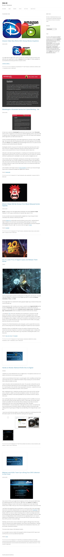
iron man (54, 43)
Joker (57, 43)
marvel (48, 45)
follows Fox (8, 220)
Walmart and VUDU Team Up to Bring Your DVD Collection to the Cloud (21, 473)
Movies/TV (14, 66)
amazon (27, 66)
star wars (57, 48)
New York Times (9, 335)
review (30, 225)
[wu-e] (4, 3)
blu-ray (21, 539)
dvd (26, 443)
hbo (52, 41)
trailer (47, 51)
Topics (20, 8)
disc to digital (22, 443)
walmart (3, 445)
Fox (33, 338)
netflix (48, 48)
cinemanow (26, 230)
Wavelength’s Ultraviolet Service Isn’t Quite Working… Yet (20, 109)
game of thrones (49, 41)
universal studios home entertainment (19, 542)
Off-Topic (26, 8)
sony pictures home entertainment (22, 541)
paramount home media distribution (9, 541)
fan (9, 313)
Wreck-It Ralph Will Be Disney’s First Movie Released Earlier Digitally (21, 204)
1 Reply (3, 264)
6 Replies (4, 370)
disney (29, 230)
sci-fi (53, 48)
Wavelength (8, 172)
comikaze (58, 37)
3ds (46, 36)
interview (49, 43)
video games (55, 51)
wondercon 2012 (50, 52)
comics (54, 37)
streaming (36, 66)
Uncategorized (18, 66)
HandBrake (35, 510)
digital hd (30, 338)
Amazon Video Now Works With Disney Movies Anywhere (20, 41)
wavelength (29, 175)
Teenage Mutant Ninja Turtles (51, 50)
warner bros (34, 542)
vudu (39, 66)
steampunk (48, 49)
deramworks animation (27, 539)
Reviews (14, 8)
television (58, 50)
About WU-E (33, 8)
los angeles (56, 44)
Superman (58, 49)
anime (51, 36)
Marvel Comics (53, 45)
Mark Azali (14, 68)
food (59, 40)
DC (52, 40)
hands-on (29, 443)
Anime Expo (55, 36)
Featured (4, 8)
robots (51, 48)
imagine (54, 41)
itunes (32, 230)
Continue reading (6, 63)
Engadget (7, 227)
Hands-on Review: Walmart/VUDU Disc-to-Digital (17, 368)
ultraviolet (22, 175)
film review (57, 40)
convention (54, 38)
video (50, 51)
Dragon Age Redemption (50, 40)
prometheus (4, 340)
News (10, 8)
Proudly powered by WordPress (8, 554)
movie (57, 45)
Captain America (49, 37)
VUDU (7, 536)
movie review (52, 46)
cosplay (59, 39)
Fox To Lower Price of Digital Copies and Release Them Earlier (19, 260)
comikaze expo (49, 38)
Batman (59, 36)
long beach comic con (53, 43)
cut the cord (49, 40)
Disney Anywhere (22, 167)
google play (32, 66)
